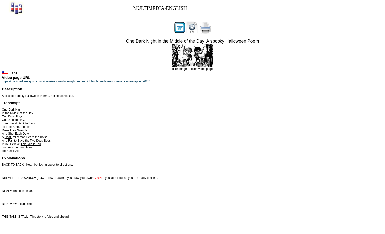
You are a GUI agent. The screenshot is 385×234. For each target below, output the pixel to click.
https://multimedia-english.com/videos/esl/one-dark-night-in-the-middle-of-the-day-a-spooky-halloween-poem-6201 (76, 81)
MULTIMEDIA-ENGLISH (160, 8)
